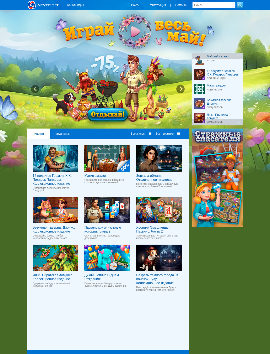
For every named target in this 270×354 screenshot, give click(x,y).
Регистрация (157, 5)
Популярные (61, 133)
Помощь (181, 5)
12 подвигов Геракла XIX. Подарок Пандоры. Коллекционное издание (52, 179)
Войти (135, 5)
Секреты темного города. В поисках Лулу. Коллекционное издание (157, 279)
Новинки (38, 134)
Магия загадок (95, 175)
